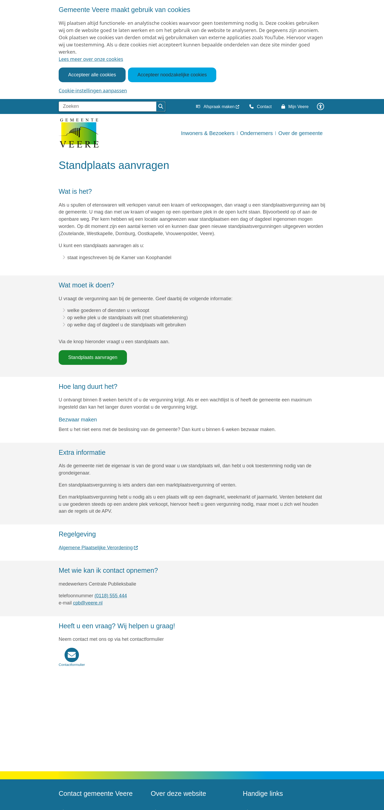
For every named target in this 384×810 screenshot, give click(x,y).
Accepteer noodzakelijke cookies (172, 74)
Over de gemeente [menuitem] (300, 133)
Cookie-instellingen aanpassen (93, 90)
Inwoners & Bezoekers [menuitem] (208, 133)
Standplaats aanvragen (92, 357)
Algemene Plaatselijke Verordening (98, 547)
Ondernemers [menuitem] (256, 133)
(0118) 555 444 (110, 595)
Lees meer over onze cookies (91, 59)
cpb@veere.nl (88, 603)
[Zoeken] (107, 106)
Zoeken (160, 106)
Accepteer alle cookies (92, 74)
